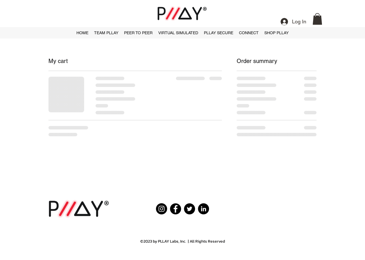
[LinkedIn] (203, 208)
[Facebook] (175, 208)
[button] (317, 19)
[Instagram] (161, 208)
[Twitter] (189, 208)
